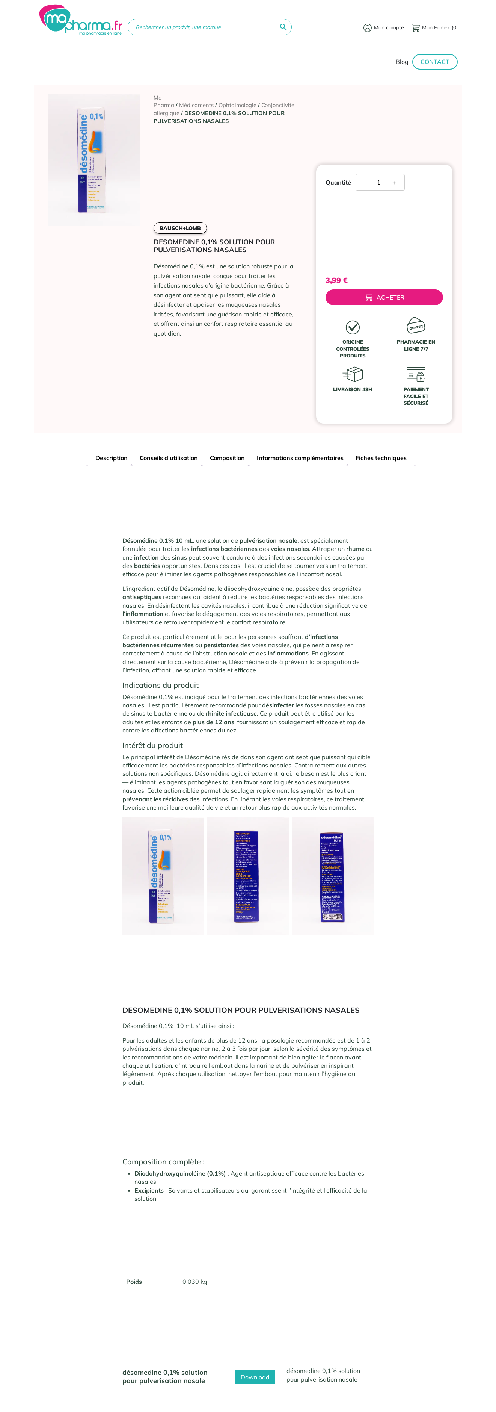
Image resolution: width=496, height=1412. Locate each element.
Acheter (384, 297)
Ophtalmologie (237, 105)
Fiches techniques (381, 458)
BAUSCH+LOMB (180, 228)
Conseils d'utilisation (169, 458)
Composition (227, 458)
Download (255, 1377)
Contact (435, 61)
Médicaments (196, 105)
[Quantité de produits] (381, 182)
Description (111, 458)
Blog (402, 61)
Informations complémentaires (300, 458)
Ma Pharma (164, 101)
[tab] (111, 459)
